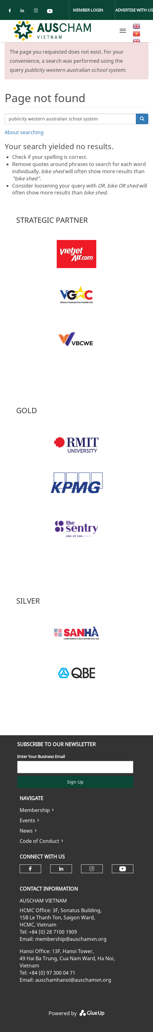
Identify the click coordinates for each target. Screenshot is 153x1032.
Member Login (88, 10)
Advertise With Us (134, 10)
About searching (24, 132)
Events (27, 820)
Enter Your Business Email (41, 756)
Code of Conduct (39, 841)
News (26, 830)
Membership (35, 810)
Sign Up (75, 782)
